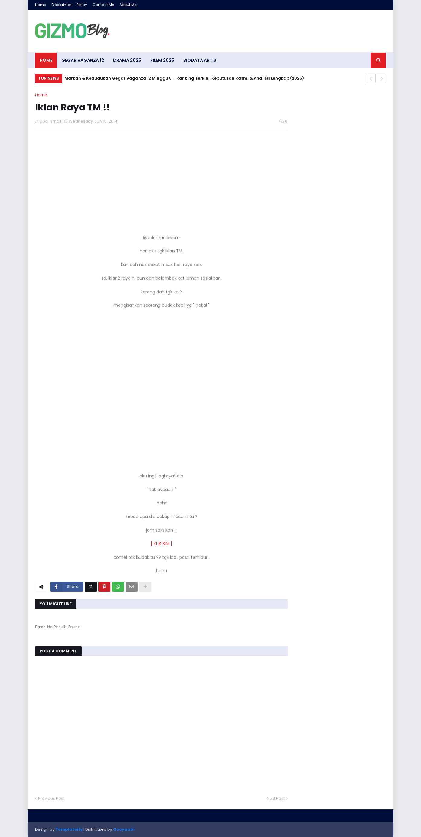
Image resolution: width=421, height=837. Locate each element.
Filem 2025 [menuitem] (162, 60)
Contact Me (103, 4)
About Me (127, 4)
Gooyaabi (124, 829)
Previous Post (51, 798)
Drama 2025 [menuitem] (127, 60)
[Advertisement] (161, 179)
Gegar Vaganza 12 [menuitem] (82, 60)
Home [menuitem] (46, 60)
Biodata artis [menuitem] (199, 60)
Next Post (276, 798)
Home (40, 4)
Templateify (69, 829)
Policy (82, 4)
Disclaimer (61, 4)
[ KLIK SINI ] (161, 544)
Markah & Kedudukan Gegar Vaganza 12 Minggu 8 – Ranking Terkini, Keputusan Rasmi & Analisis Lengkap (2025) (184, 78)
